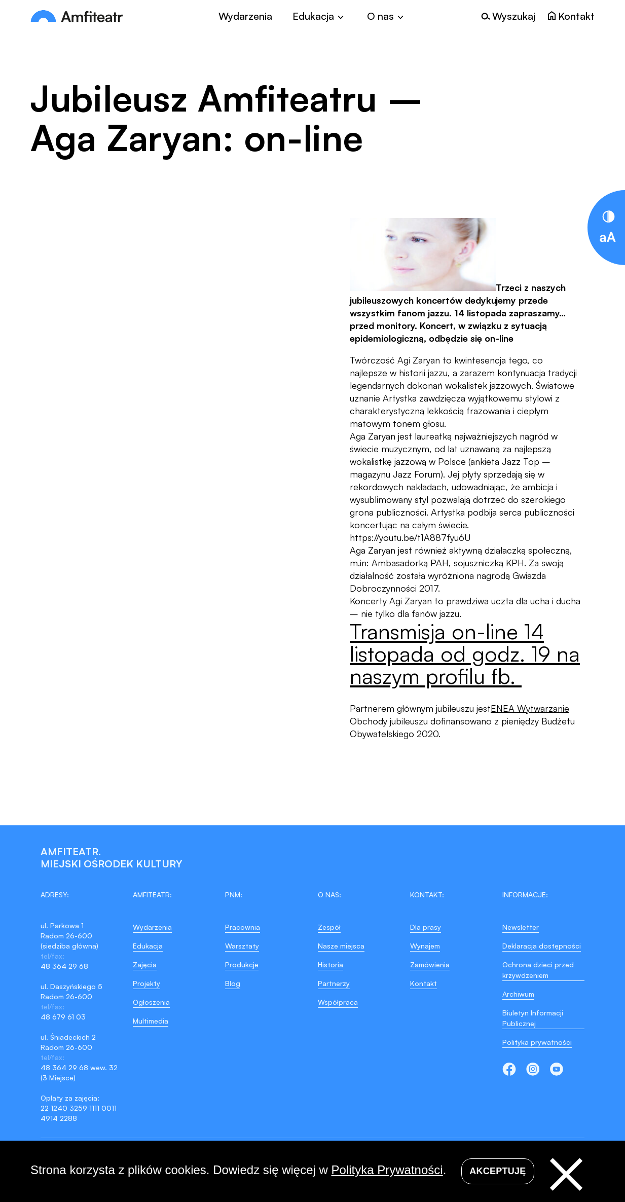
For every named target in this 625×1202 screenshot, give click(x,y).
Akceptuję (497, 1171)
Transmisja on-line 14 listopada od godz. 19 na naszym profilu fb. (465, 653)
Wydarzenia (245, 16)
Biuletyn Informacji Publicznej (532, 1018)
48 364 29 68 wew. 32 (79, 1067)
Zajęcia (145, 964)
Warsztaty (242, 945)
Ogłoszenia (151, 1002)
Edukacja (148, 945)
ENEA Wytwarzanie (530, 708)
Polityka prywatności (537, 1042)
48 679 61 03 (63, 1016)
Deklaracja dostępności (541, 945)
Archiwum (518, 994)
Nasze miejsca (341, 945)
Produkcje (242, 964)
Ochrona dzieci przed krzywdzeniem (538, 969)
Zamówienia (430, 964)
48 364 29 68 (64, 966)
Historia (330, 964)
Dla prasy (425, 927)
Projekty (146, 983)
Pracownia (242, 927)
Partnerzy (334, 983)
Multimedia (150, 1020)
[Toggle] (319, 16)
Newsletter (520, 927)
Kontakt (423, 983)
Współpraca (338, 1002)
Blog (232, 983)
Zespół (329, 927)
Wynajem (425, 945)
